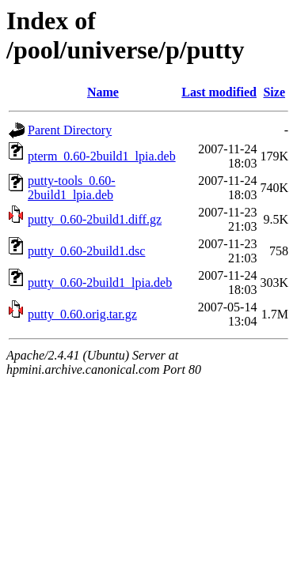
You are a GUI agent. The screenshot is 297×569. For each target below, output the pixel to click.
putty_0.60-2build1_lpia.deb (100, 282)
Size (274, 92)
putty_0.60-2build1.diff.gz (95, 219)
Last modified (219, 92)
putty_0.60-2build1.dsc (86, 251)
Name (103, 92)
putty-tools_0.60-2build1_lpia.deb (72, 188)
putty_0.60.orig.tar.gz (82, 314)
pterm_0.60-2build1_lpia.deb (102, 156)
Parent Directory (70, 130)
